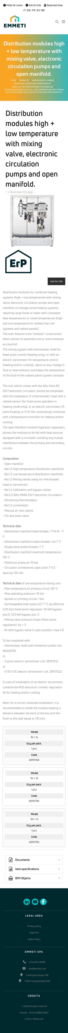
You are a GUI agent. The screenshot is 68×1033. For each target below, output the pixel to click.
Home (13, 80)
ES (38, 10)
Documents (19, 859)
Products (24, 80)
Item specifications (23, 869)
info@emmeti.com (37, 968)
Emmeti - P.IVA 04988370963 (34, 1012)
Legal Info (34, 932)
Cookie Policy (34, 939)
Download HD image (20, 192)
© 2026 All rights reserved (34, 1006)
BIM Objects (19, 878)
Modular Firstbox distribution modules (32, 87)
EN (28, 10)
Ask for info (33, 5)
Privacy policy (34, 926)
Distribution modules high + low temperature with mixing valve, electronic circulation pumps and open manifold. (34, 90)
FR (33, 10)
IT (24, 10)
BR (43, 10)
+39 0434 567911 (37, 962)
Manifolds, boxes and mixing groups (32, 83)
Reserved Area (53, 5)
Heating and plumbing (43, 80)
